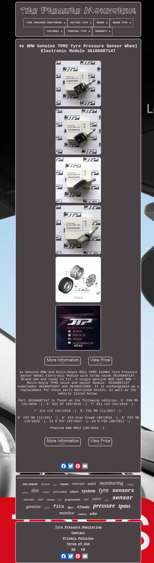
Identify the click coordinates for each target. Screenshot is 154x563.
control (82, 514)
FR (83, 549)
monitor (67, 513)
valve (96, 498)
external (78, 483)
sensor (122, 498)
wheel (74, 491)
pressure (104, 505)
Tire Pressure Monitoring (78, 527)
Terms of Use (78, 544)
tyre (104, 490)
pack (55, 485)
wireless (50, 499)
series (47, 507)
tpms (124, 505)
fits (58, 506)
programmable (72, 499)
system (88, 490)
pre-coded (60, 491)
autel (92, 483)
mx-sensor (30, 484)
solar (93, 514)
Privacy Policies (78, 538)
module (25, 493)
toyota (64, 484)
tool (86, 499)
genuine (33, 506)
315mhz (130, 484)
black (45, 484)
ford (60, 499)
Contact (78, 533)
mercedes (29, 499)
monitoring (111, 483)
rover (46, 492)
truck (107, 500)
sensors (123, 491)
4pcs (70, 507)
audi (40, 499)
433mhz (83, 507)
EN (73, 549)
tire (35, 490)
